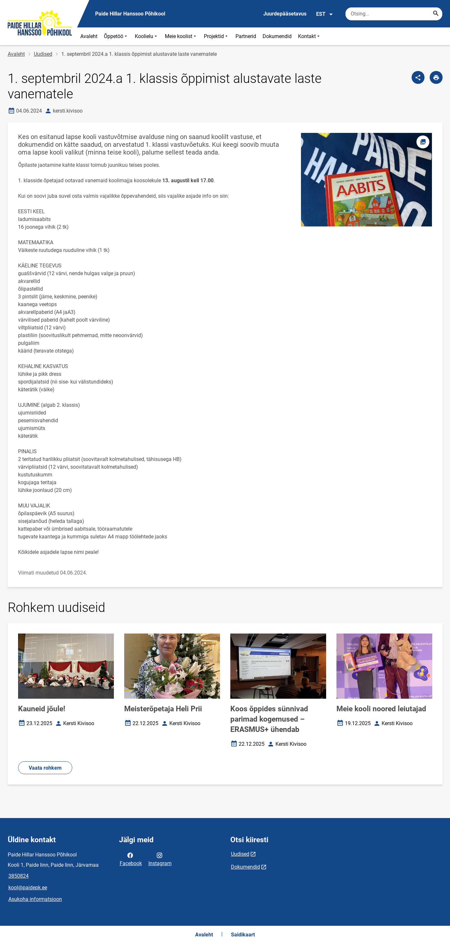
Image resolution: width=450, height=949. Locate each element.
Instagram (160, 858)
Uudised (43, 54)
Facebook (131, 858)
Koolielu (146, 36)
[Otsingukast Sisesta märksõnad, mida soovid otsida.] (393, 13)
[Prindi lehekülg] (436, 77)
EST (324, 14)
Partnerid (245, 36)
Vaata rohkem (45, 768)
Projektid (216, 36)
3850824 (18, 876)
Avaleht (88, 36)
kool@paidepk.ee (27, 887)
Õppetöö (116, 36)
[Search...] (435, 13)
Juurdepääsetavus (284, 14)
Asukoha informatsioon (35, 899)
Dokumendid (277, 36)
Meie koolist (181, 36)
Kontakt (309, 36)
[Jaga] (418, 77)
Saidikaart (243, 935)
